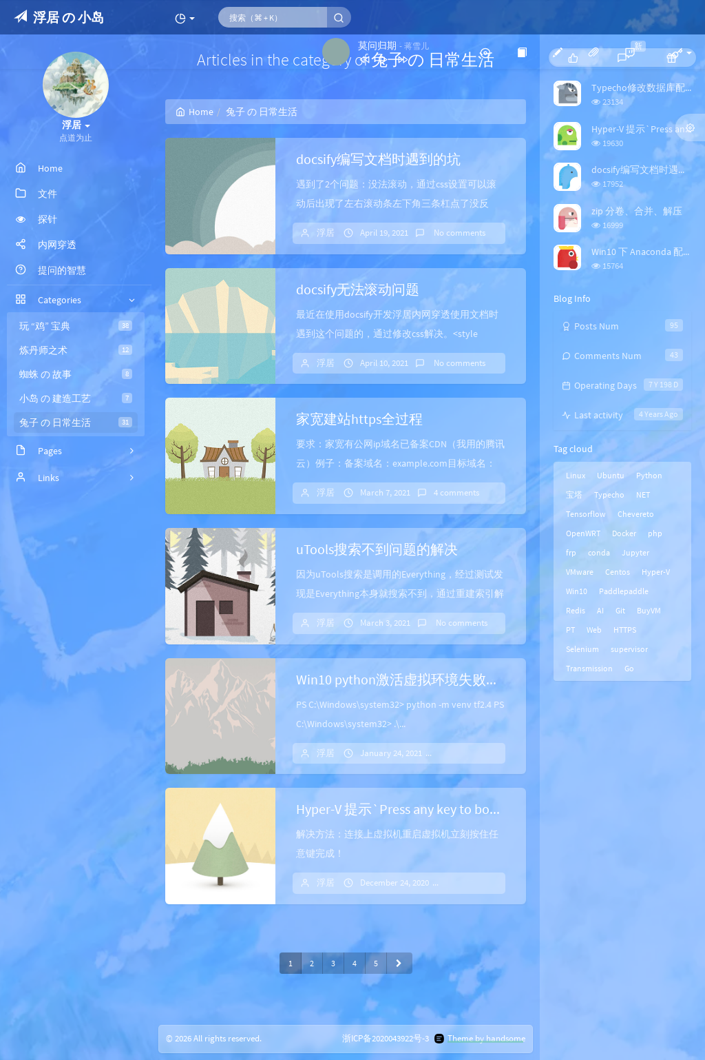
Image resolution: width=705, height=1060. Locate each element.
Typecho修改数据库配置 (643, 87)
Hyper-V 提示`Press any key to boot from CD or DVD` (448, 808)
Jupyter (635, 552)
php (655, 533)
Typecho (609, 494)
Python (649, 475)
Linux (575, 475)
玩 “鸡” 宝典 (75, 326)
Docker (624, 533)
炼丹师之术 (75, 350)
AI (600, 610)
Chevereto (636, 514)
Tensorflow (586, 514)
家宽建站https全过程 (359, 418)
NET (643, 494)
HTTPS (624, 629)
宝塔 (574, 494)
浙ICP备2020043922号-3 (385, 1038)
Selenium (582, 649)
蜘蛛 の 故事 (75, 374)
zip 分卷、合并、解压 (636, 211)
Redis (575, 610)
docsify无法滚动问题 (357, 289)
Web (594, 629)
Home (194, 111)
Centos (617, 572)
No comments (458, 232)
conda (599, 552)
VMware (579, 572)
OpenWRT (583, 533)
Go (629, 668)
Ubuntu (610, 475)
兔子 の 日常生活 (75, 422)
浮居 (326, 232)
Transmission (589, 668)
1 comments (475, 882)
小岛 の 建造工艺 (75, 398)
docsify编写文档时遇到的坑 (378, 158)
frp (571, 552)
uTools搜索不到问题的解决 (377, 549)
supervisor (629, 649)
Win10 (576, 591)
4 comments (456, 492)
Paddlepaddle (624, 591)
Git (620, 610)
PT (570, 629)
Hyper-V (656, 572)
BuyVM (649, 610)
